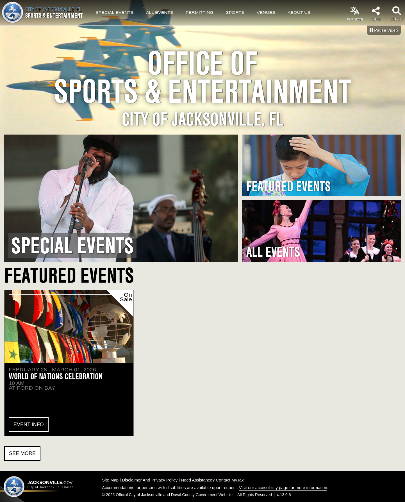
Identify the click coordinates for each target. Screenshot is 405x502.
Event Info (28, 424)
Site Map (110, 480)
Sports (235, 13)
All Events (159, 13)
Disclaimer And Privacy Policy (150, 480)
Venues (266, 13)
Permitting (199, 13)
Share (375, 19)
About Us (299, 13)
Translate (355, 19)
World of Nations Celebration (56, 376)
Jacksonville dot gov (38, 486)
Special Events (114, 13)
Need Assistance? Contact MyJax (212, 480)
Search (396, 19)
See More (22, 453)
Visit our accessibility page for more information (283, 487)
